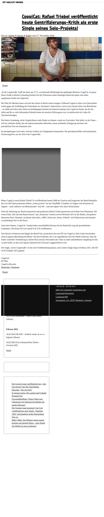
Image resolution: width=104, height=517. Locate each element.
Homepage (5, 267)
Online (11, 35)
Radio (28, 35)
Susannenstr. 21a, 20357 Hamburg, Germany (74, 300)
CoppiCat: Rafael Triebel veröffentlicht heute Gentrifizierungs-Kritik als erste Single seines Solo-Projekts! (60, 23)
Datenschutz (57, 309)
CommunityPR (62, 297)
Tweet (5, 85)
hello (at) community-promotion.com (71, 290)
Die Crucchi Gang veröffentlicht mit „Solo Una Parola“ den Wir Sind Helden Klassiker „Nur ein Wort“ (29, 387)
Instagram (15, 267)
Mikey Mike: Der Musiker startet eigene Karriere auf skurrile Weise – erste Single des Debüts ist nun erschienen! (28, 423)
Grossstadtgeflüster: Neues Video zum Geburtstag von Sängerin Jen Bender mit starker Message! (28, 402)
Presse (20, 35)
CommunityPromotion (65, 293)
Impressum (56, 306)
